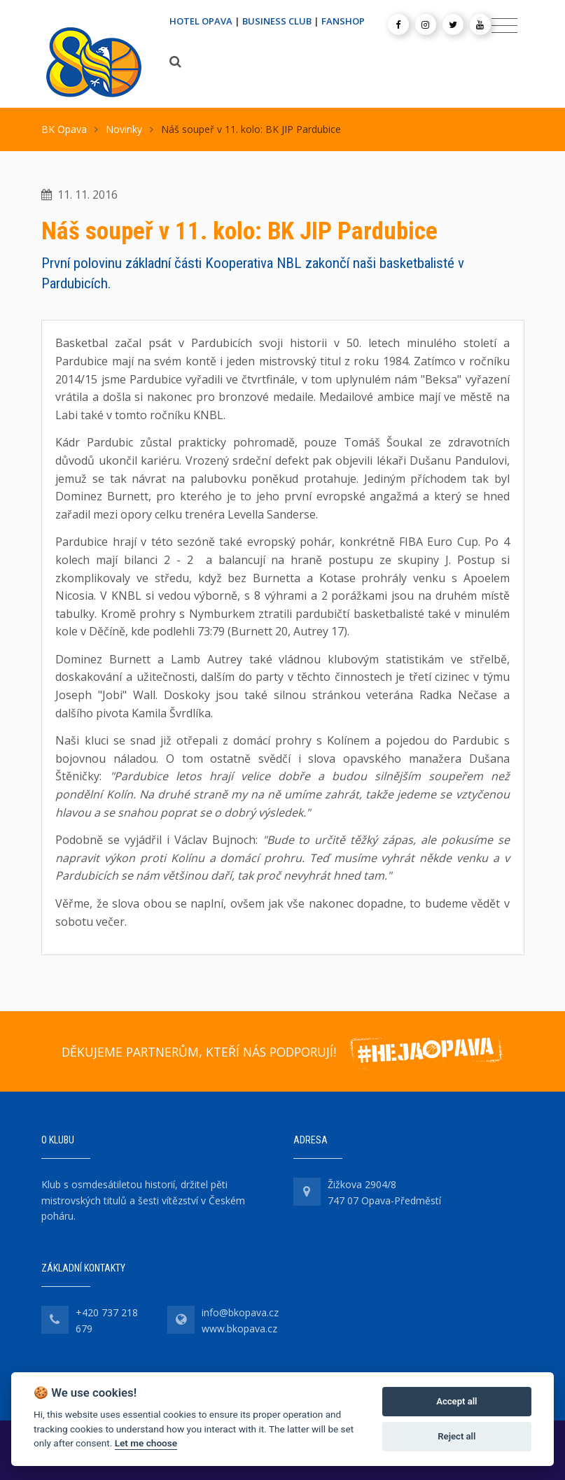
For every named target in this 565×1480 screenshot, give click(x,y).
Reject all (456, 1436)
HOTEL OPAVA (200, 21)
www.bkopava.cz (239, 1328)
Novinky (124, 129)
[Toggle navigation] (504, 26)
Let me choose (146, 1443)
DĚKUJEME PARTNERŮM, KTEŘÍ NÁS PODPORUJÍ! (199, 1051)
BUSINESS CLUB (277, 21)
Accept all (456, 1401)
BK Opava (64, 129)
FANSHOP (343, 21)
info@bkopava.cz (240, 1312)
